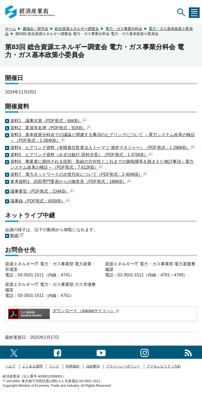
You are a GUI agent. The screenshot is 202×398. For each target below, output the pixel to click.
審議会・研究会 (35, 29)
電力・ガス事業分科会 (123, 29)
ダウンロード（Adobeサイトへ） (85, 311)
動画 (17, 235)
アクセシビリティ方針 (164, 366)
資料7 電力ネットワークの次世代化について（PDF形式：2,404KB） (78, 174)
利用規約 (72, 366)
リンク (54, 366)
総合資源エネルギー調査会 (77, 29)
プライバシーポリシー (123, 366)
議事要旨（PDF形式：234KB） (42, 191)
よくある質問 (32, 366)
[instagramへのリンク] (144, 352)
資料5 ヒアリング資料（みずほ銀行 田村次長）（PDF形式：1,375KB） (81, 154)
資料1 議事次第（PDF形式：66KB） (48, 120)
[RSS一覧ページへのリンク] (188, 352)
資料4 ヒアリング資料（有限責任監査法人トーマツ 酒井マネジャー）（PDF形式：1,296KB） (102, 147)
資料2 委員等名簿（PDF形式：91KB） (50, 128)
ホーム (10, 29)
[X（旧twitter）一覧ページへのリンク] (14, 352)
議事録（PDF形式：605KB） (40, 201)
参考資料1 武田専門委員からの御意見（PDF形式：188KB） (70, 181)
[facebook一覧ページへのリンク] (57, 352)
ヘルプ (10, 366)
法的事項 (93, 366)
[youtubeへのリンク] (101, 352)
